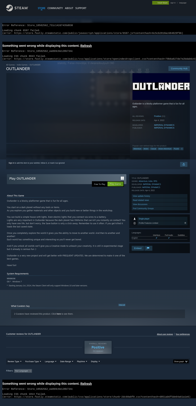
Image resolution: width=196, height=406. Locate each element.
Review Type (13, 367)
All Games (10, 68)
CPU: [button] (139, 377)
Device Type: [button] (163, 377)
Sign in (11, 167)
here (59, 317)
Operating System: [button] (123, 377)
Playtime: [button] (76, 377)
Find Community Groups (143, 241)
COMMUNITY (55, 8)
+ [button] (181, 152)
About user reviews (165, 338)
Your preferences (183, 338)
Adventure (137, 152)
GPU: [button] (150, 377)
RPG (155, 214)
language (182, 3)
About (69, 8)
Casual (153, 152)
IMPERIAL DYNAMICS (164, 129)
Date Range (65, 367)
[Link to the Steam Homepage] (19, 10)
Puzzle (176, 152)
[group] (98, 377)
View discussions (140, 237)
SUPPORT (80, 8)
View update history (141, 229)
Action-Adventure (164, 152)
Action (146, 152)
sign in (172, 3)
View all (122, 309)
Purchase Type (32, 367)
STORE (41, 8)
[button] (16, 376)
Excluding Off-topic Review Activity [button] (52, 377)
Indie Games (22, 68)
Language (49, 367)
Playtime (81, 367)
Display (94, 367)
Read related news (141, 233)
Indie (150, 214)
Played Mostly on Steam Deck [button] (98, 377)
